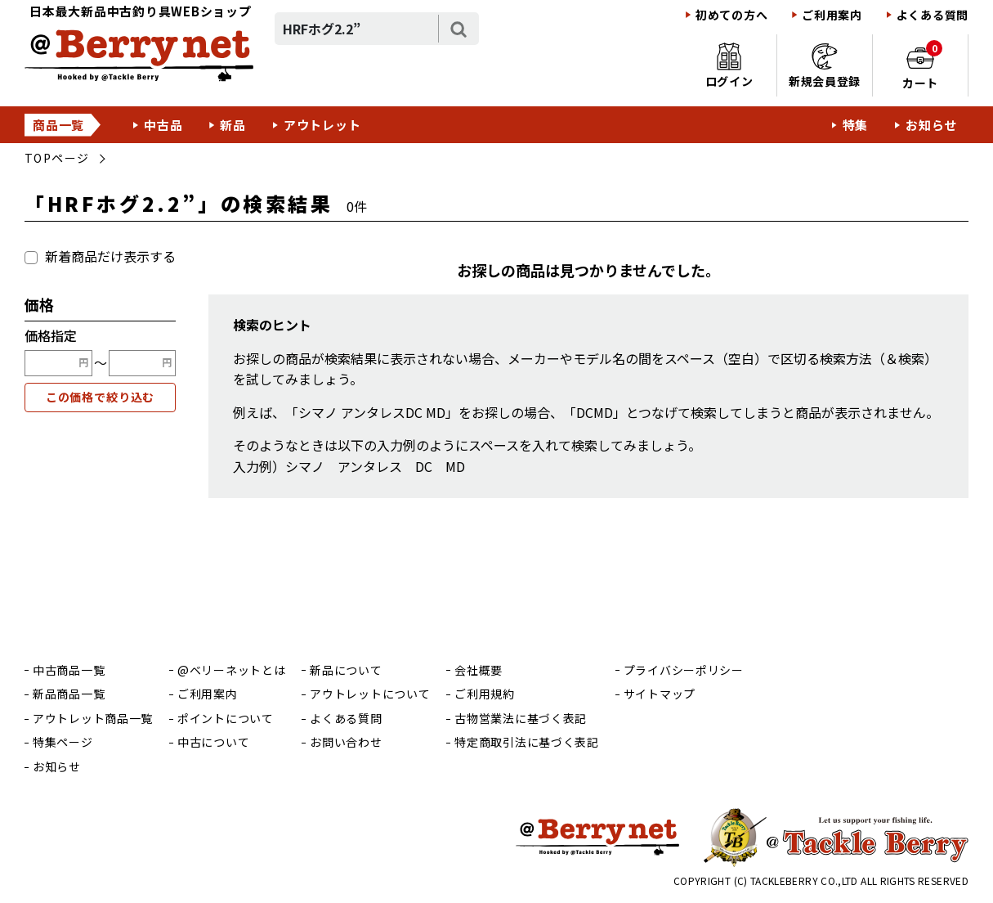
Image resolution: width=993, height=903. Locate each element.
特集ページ (63, 742)
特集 (856, 124)
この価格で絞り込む (100, 397)
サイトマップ (660, 694)
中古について (213, 742)
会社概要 (478, 670)
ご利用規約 (484, 694)
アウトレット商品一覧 (93, 718)
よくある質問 (932, 15)
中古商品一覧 (69, 670)
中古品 (163, 124)
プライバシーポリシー (684, 670)
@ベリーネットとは (231, 670)
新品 (233, 124)
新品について (346, 670)
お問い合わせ (346, 742)
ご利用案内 (832, 15)
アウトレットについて (370, 694)
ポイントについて (225, 718)
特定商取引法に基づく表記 (526, 742)
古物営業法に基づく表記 (520, 718)
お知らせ (931, 124)
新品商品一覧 (69, 694)
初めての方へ (731, 15)
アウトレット (322, 124)
